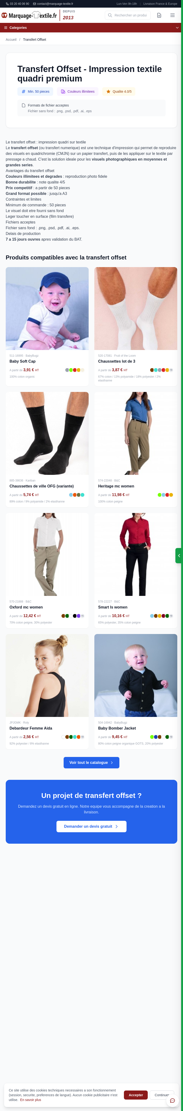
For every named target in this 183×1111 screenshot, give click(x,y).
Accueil (11, 39)
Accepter (136, 1095)
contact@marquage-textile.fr (53, 3)
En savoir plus (30, 1100)
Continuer (162, 1095)
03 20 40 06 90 (17, 3)
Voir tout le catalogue (91, 763)
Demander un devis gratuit (91, 826)
